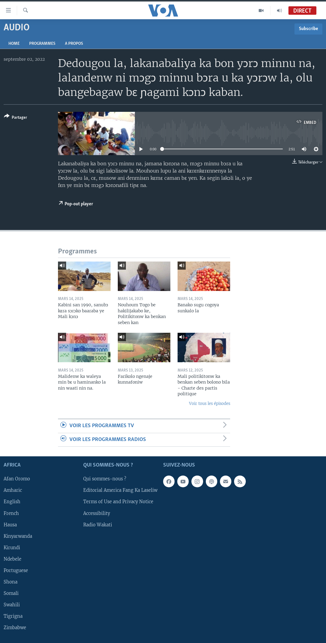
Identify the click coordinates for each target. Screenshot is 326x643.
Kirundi (12, 547)
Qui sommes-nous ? (104, 479)
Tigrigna (13, 616)
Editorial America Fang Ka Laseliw (120, 490)
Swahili (12, 605)
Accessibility (96, 513)
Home (14, 43)
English (12, 501)
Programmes (42, 43)
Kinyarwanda (18, 536)
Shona (10, 582)
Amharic (13, 490)
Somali (11, 593)
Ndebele (12, 559)
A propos (74, 43)
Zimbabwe (15, 627)
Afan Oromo (17, 479)
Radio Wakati (97, 524)
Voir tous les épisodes (209, 403)
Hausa (10, 524)
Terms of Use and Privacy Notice (118, 501)
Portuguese (16, 570)
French (11, 513)
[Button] (15, 118)
